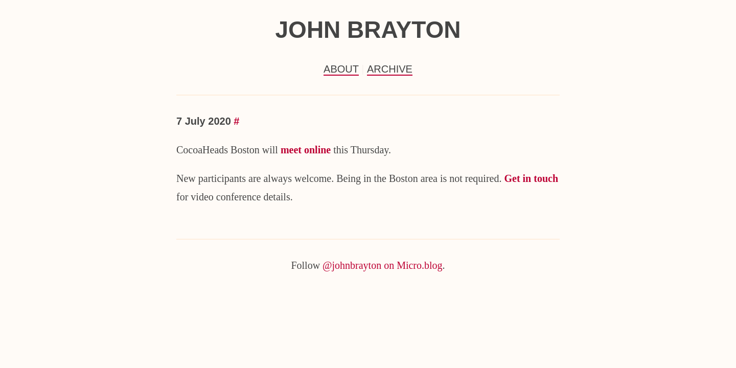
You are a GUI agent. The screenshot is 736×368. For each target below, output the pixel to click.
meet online (306, 149)
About (341, 69)
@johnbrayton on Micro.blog (383, 265)
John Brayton (368, 29)
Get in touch (531, 178)
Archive (389, 69)
